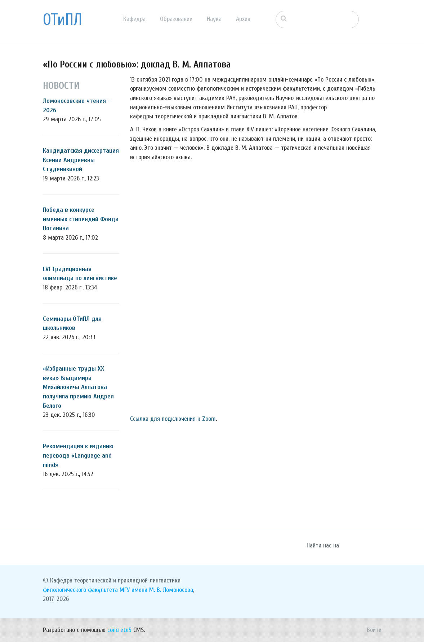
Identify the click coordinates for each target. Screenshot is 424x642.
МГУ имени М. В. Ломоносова (156, 590)
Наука (214, 19)
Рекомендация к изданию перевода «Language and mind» (78, 455)
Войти (374, 630)
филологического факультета (80, 590)
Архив (243, 19)
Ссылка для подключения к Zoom (173, 419)
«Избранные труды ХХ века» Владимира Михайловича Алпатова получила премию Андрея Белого (78, 387)
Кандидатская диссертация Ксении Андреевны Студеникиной (81, 160)
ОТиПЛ (62, 19)
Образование (176, 19)
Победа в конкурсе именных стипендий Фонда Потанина (81, 219)
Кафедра (134, 19)
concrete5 (119, 630)
